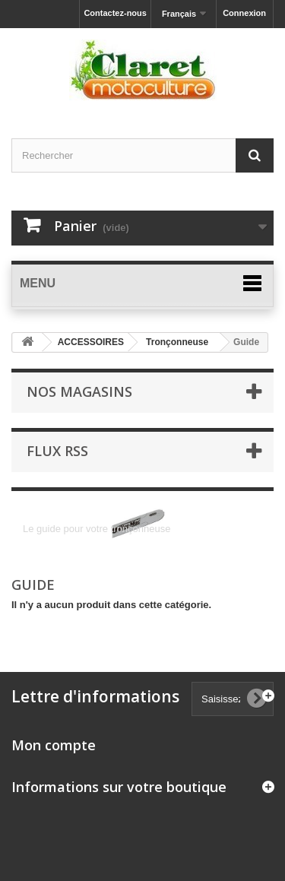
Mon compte (53, 745)
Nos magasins (79, 391)
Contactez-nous (115, 12)
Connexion (244, 12)
